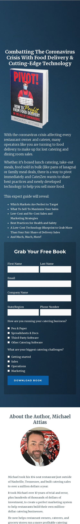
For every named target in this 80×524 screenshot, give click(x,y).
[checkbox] (39, 307)
